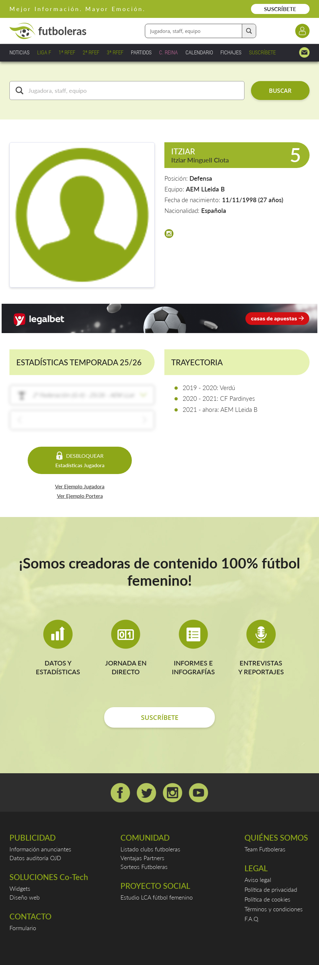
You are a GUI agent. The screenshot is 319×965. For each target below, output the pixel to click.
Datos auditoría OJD (35, 857)
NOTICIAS (19, 52)
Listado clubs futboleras (150, 849)
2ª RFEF (91, 52)
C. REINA (168, 52)
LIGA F (44, 52)
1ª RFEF (67, 52)
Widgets (19, 888)
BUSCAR (280, 90)
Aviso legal (257, 879)
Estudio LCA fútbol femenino (156, 897)
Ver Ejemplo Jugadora (79, 486)
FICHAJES (231, 52)
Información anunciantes (40, 849)
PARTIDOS (141, 52)
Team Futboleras (264, 849)
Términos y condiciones (273, 909)
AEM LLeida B (205, 189)
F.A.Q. (251, 918)
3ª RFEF (115, 52)
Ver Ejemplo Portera (80, 496)
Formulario (22, 927)
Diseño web (24, 897)
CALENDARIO (199, 52)
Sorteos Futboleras (144, 866)
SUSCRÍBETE (280, 9)
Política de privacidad (270, 889)
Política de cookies (267, 899)
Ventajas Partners (142, 857)
